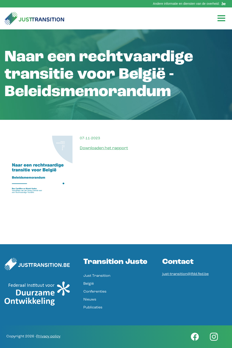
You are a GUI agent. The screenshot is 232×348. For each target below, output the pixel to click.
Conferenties (94, 292)
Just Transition (96, 276)
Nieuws (89, 299)
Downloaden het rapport (104, 148)
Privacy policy (48, 336)
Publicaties (92, 307)
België (88, 284)
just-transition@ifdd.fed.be (185, 274)
